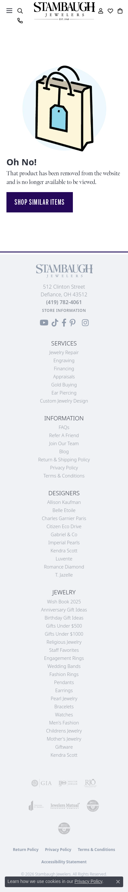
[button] (19, 11)
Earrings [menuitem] (64, 690)
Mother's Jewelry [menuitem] (64, 739)
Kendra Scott (64, 551)
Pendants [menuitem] (64, 682)
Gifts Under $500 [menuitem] (64, 626)
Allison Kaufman (64, 502)
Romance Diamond (64, 567)
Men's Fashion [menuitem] (64, 723)
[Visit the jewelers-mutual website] (65, 805)
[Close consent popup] (118, 882)
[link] (19, 21)
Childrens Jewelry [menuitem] (64, 731)
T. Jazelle (64, 575)
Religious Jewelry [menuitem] (63, 642)
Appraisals (64, 377)
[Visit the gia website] (41, 783)
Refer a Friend (64, 435)
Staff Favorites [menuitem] (64, 650)
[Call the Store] (64, 302)
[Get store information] (64, 310)
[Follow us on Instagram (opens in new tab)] (85, 323)
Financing (64, 368)
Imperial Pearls (64, 542)
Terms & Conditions (64, 476)
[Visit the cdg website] (92, 805)
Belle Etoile (64, 510)
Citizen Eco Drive (63, 526)
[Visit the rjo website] (90, 783)
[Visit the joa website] (36, 805)
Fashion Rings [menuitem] (63, 674)
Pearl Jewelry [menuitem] (64, 698)
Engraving (64, 360)
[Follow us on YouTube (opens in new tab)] (44, 323)
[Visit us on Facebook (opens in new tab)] (64, 323)
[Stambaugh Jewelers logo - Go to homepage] (64, 11)
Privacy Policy (64, 468)
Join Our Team (64, 443)
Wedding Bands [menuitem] (64, 666)
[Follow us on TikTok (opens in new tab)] (55, 323)
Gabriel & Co (64, 534)
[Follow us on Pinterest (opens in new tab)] (72, 323)
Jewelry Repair (64, 352)
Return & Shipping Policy (64, 459)
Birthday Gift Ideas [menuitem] (64, 618)
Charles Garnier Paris (64, 518)
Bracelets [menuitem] (64, 706)
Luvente (63, 559)
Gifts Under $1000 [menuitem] (64, 634)
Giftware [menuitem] (64, 747)
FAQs (64, 427)
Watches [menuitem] (64, 715)
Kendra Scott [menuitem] (64, 755)
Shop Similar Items (40, 202)
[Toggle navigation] (9, 10)
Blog (64, 451)
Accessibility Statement (63, 862)
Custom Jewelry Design (64, 401)
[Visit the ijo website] (68, 783)
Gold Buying (64, 385)
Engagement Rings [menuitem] (64, 658)
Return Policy (26, 849)
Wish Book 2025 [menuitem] (64, 602)
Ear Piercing (64, 393)
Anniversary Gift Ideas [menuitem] (64, 610)
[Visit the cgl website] (64, 828)
